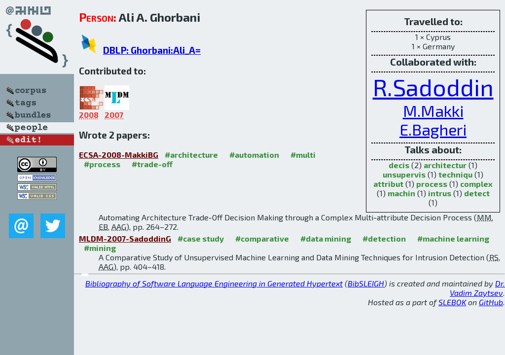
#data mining (325, 238)
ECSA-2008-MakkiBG (118, 154)
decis (399, 165)
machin (401, 193)
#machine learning (453, 238)
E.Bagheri (433, 129)
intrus (439, 193)
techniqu (455, 174)
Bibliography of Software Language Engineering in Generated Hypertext (214, 283)
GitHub (491, 302)
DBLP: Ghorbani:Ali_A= (152, 50)
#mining (100, 247)
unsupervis (404, 174)
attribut (388, 183)
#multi (303, 154)
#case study (201, 238)
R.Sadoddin (433, 86)
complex (476, 183)
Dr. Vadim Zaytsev (477, 288)
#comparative (262, 238)
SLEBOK (452, 302)
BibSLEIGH (366, 283)
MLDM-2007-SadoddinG (125, 238)
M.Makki (433, 110)
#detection (384, 238)
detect (477, 193)
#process (102, 164)
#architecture (191, 154)
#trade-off (152, 164)
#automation (254, 154)
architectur (445, 165)
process (431, 183)
